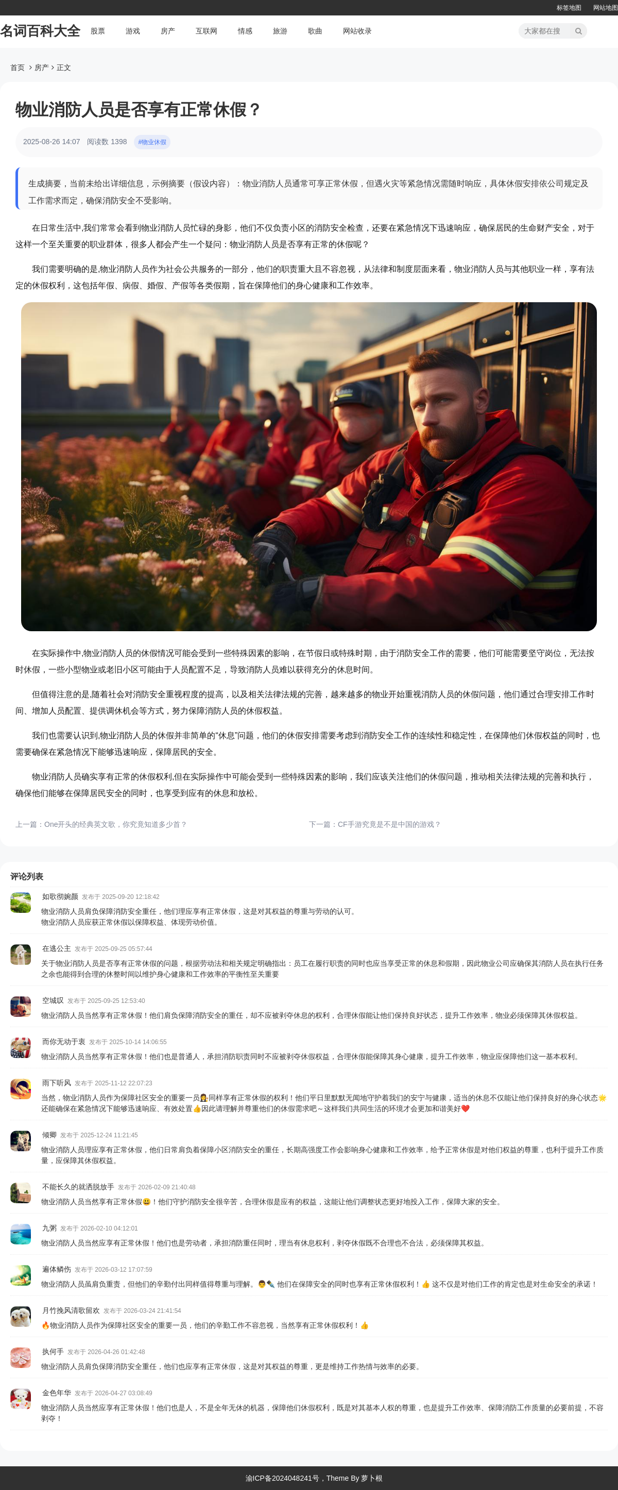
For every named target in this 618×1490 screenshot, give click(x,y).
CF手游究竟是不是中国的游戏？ (389, 824)
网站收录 (357, 31)
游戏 (133, 31)
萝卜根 (372, 1478)
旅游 (280, 31)
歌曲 (315, 31)
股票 (98, 31)
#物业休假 (152, 142)
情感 (245, 31)
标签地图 (569, 7)
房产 (168, 31)
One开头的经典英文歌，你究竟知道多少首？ (115, 824)
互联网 (206, 31)
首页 (17, 67)
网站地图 (605, 7)
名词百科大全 (40, 31)
